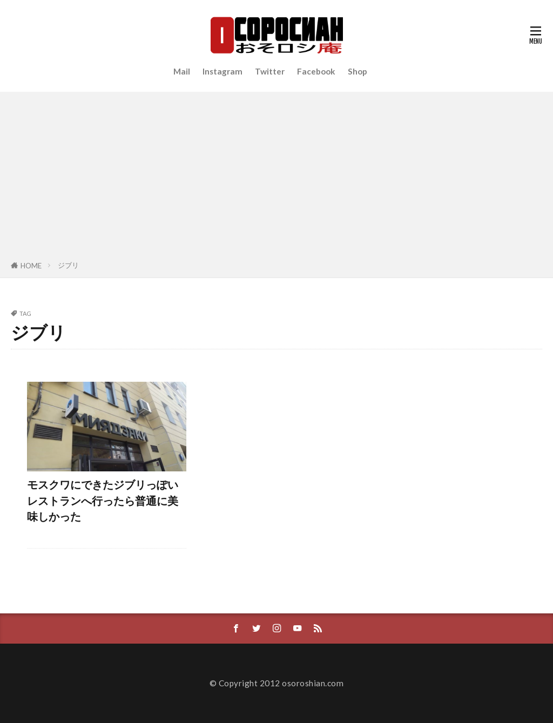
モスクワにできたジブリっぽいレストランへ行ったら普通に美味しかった (102, 500)
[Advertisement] (276, 178)
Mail (181, 71)
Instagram (222, 71)
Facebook (316, 71)
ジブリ (68, 265)
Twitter (270, 71)
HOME (31, 265)
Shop (357, 71)
